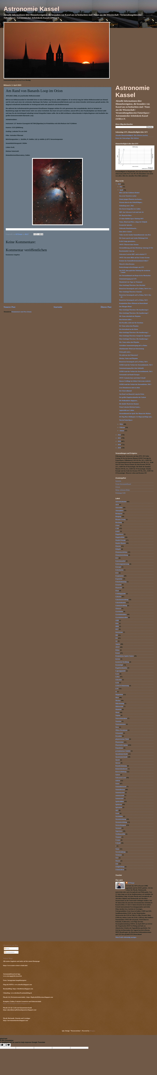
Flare (117, 590)
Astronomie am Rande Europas (129, 374)
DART (117, 531)
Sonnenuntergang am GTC (128, 279)
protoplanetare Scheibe (122, 751)
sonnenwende (119, 795)
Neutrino (118, 721)
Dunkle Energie (120, 540)
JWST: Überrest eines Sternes (129, 244)
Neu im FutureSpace (125, 420)
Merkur (118, 700)
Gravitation (119, 611)
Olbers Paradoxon (121, 730)
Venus (117, 849)
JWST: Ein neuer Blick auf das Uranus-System (134, 257)
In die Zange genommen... (127, 241)
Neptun (117, 715)
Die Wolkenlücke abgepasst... (128, 400)
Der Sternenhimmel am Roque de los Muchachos (135, 275)
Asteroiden (118, 507)
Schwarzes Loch (120, 777)
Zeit (116, 864)
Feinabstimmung (120, 582)
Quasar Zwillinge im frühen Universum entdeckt (135, 381)
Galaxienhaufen (120, 602)
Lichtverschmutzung (122, 685)
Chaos (117, 525)
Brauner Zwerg (120, 519)
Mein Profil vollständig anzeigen (125, 937)
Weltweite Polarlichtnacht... (128, 228)
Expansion (118, 579)
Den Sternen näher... (125, 319)
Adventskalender (120, 501)
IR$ (116, 635)
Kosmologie (119, 665)
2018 (119, 448)
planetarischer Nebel (122, 739)
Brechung (118, 522)
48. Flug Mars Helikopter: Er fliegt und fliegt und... (135, 417)
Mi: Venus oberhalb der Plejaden (129, 316)
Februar (122, 427)
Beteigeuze (118, 513)
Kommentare (9, 952)
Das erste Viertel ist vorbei (127, 196)
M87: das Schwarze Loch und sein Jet (131, 212)
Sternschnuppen (120, 825)
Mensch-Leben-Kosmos (126, 264)
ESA (116, 573)
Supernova (118, 831)
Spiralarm (118, 807)
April (121, 190)
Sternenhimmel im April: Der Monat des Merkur (135, 413)
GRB (117, 620)
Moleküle (118, 709)
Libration (118, 679)
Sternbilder (119, 816)
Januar (122, 430)
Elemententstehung (121, 555)
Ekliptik (118, 549)
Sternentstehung (120, 819)
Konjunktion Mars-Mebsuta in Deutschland (133, 303)
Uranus (117, 840)
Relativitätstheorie (121, 769)
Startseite (58, 307)
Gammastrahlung (121, 605)
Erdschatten (119, 570)
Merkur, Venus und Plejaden (128, 358)
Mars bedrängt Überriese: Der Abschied (132, 285)
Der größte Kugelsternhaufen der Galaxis (132, 397)
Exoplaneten (119, 576)
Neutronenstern (120, 724)
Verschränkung (120, 852)
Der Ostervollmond (125, 391)
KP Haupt (131, 883)
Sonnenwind (119, 798)
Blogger (92, 1031)
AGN (117, 504)
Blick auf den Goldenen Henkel (129, 192)
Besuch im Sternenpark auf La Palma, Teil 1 (133, 362)
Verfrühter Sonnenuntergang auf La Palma (133, 345)
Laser (117, 674)
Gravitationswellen (121, 617)
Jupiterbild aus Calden (126, 410)
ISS (116, 638)
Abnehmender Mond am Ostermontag (131, 348)
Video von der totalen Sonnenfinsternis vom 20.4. (135, 235)
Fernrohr (118, 585)
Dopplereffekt (119, 537)
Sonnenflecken (120, 789)
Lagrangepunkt (120, 671)
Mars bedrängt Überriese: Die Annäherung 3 (133, 313)
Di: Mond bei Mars (125, 215)
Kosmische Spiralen (125, 225)
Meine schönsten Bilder (122, 490)
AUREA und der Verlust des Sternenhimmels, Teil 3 (135, 365)
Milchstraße (119, 706)
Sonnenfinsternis (120, 786)
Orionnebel (119, 733)
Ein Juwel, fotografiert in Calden (129, 209)
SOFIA (117, 780)
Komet (117, 653)
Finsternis (118, 587)
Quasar (117, 763)
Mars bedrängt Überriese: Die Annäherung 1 (133, 339)
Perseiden (118, 736)
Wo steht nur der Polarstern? (128, 355)
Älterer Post (105, 307)
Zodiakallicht (119, 869)
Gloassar (118, 608)
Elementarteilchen (121, 552)
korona (117, 659)
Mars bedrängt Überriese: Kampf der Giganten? (135, 336)
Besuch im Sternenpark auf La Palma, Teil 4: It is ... (136, 288)
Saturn (117, 774)
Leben (117, 677)
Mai (121, 187)
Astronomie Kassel (31, 8)
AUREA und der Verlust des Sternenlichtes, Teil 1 (135, 384)
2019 (119, 444)
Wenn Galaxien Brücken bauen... (130, 407)
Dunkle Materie (120, 543)
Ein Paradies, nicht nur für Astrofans (131, 323)
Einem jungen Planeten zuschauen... (131, 199)
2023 (119, 184)
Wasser (117, 861)
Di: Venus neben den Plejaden (128, 326)
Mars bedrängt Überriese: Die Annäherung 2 (133, 332)
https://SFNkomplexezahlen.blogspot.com (16, 1003)
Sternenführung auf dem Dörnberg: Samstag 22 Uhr (136, 248)
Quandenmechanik (121, 754)
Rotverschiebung (120, 772)
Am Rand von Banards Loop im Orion (131, 394)
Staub (117, 813)
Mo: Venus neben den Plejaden (129, 342)
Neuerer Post (9, 307)
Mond (117, 712)
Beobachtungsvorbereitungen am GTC (131, 267)
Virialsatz (118, 855)
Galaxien (118, 596)
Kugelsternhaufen (121, 668)
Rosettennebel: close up (126, 251)
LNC (117, 688)
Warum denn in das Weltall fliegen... (131, 202)
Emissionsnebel (120, 561)
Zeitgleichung (119, 866)
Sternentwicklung (121, 822)
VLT (116, 858)
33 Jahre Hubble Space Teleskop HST (131, 218)
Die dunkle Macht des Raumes (129, 404)
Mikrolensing (119, 703)
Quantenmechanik (121, 757)
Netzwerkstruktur (121, 718)
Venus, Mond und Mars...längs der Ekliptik (133, 222)
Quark (117, 760)
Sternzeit (118, 828)
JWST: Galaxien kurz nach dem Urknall (132, 378)
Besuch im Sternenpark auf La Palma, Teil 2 (133, 300)
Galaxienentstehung (121, 599)
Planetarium (119, 742)
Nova (117, 727)
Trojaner (118, 837)
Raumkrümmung (121, 766)
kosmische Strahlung (122, 662)
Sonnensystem (120, 792)
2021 (119, 438)
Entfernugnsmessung (122, 564)
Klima (117, 650)
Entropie (118, 567)
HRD (117, 626)
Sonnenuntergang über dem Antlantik (131, 368)
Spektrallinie (119, 801)
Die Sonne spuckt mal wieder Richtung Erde (133, 238)
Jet (116, 641)
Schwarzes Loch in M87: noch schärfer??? (133, 254)
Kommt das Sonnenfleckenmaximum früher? (133, 261)
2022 (119, 435)
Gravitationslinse (121, 614)
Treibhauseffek (120, 834)
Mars (117, 697)
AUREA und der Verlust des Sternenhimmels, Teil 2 (135, 371)
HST (116, 629)
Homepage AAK (120, 493)
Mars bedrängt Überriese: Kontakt (130, 292)
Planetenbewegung (121, 745)
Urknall (117, 843)
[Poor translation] (7, 1045)
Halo (117, 623)
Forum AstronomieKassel (123, 484)
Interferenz (119, 632)
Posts (6, 948)
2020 (119, 441)
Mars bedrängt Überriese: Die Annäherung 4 (133, 310)
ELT (116, 558)
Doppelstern (119, 534)
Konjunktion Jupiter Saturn (124, 656)
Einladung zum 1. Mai (126, 205)
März (121, 424)
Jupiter (117, 644)
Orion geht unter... (125, 352)
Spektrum (118, 804)
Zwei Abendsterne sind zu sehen (129, 387)
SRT (116, 810)
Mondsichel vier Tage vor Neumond (130, 282)
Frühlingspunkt (120, 593)
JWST (117, 647)
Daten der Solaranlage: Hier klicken (127, 138)
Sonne (117, 783)
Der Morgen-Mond (125, 306)
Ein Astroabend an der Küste (128, 329)
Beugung (118, 516)
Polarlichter (119, 748)
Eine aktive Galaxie (125, 231)
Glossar (117, 487)
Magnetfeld (119, 694)
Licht (117, 682)
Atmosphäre (119, 510)
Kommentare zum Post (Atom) (21, 312)
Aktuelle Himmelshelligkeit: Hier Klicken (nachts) (131, 135)
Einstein (118, 546)
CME (117, 528)
